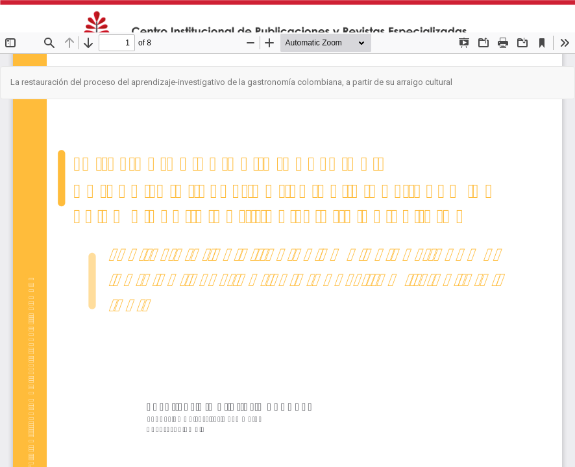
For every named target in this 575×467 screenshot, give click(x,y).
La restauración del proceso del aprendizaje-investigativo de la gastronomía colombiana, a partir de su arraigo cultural (231, 82)
